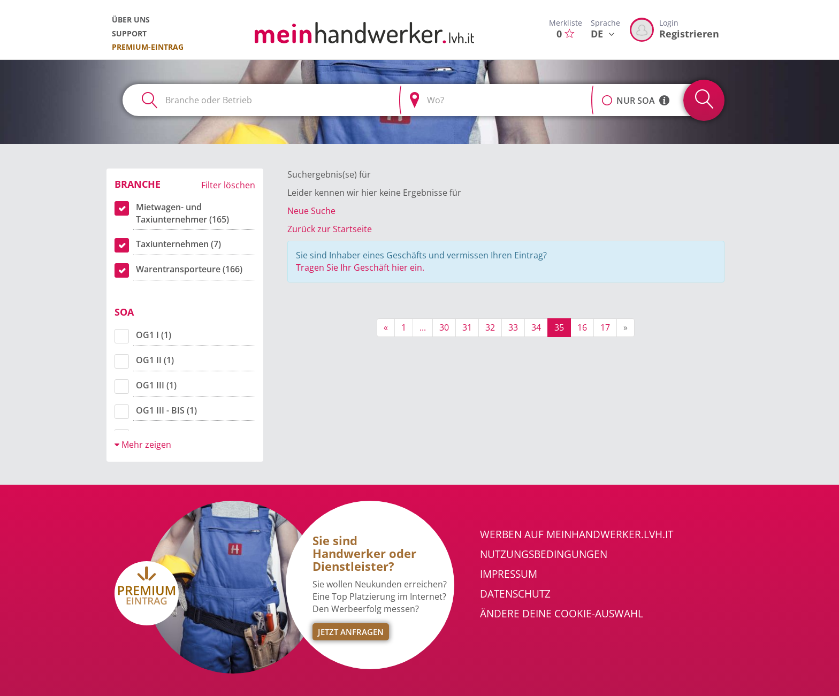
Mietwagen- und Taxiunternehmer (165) (182, 213)
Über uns (131, 19)
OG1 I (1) (153, 335)
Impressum (508, 574)
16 (582, 327)
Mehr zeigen (143, 444)
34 (536, 327)
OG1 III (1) (156, 385)
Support (129, 33)
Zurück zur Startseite (329, 229)
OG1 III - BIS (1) (166, 410)
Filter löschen (228, 185)
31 (467, 327)
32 (490, 327)
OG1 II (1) (155, 360)
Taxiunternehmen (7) (178, 244)
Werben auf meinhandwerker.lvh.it (576, 534)
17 (605, 327)
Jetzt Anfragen (351, 631)
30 (444, 327)
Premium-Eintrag (148, 47)
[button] (607, 94)
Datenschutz (515, 594)
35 (559, 327)
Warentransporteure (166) (189, 269)
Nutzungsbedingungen (543, 554)
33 (513, 327)
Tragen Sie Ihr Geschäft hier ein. (360, 267)
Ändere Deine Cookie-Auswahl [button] (561, 614)
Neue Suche (311, 211)
